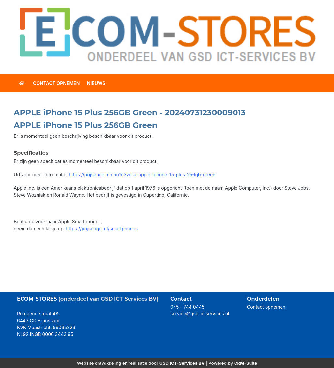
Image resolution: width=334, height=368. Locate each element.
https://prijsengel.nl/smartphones (102, 228)
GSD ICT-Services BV (182, 363)
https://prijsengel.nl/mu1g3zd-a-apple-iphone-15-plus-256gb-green (142, 174)
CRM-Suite (245, 363)
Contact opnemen (266, 307)
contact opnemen (56, 83)
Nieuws (96, 83)
